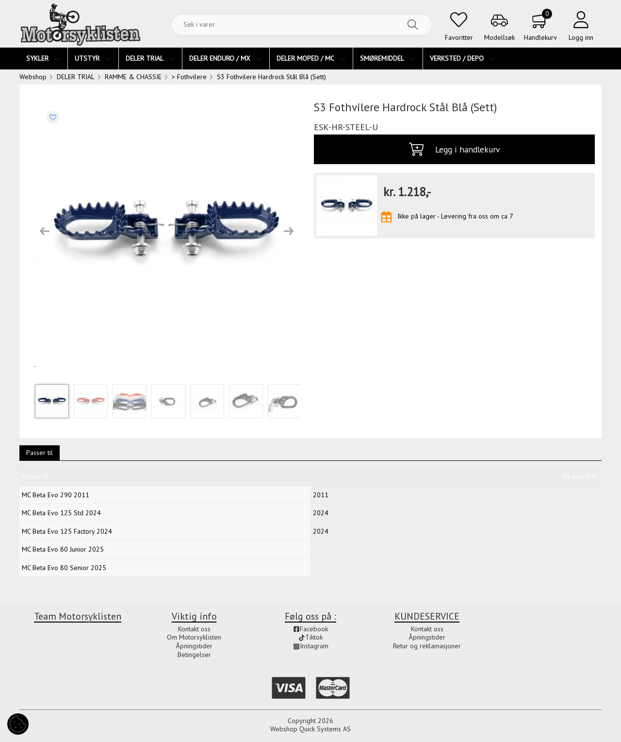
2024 (320, 512)
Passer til (39, 452)
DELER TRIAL (76, 76)
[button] (44, 231)
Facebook (310, 628)
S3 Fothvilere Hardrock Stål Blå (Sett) (271, 76)
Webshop (33, 76)
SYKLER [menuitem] (43, 58)
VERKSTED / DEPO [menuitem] (463, 58)
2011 (320, 494)
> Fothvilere (189, 76)
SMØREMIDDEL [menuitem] (388, 58)
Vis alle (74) (579, 476)
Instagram (310, 645)
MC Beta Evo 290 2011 (55, 494)
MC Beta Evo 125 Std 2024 (61, 512)
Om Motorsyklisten (194, 637)
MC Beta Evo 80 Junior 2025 (63, 549)
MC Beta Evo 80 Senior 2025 (64, 567)
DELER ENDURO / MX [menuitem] (225, 58)
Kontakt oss (194, 628)
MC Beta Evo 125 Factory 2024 (67, 531)
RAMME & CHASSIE (133, 76)
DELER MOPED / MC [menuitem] (311, 58)
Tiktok (310, 637)
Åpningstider (194, 645)
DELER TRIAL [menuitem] (150, 58)
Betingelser (194, 654)
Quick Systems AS (325, 729)
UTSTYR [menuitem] (93, 58)
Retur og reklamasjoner (427, 645)
